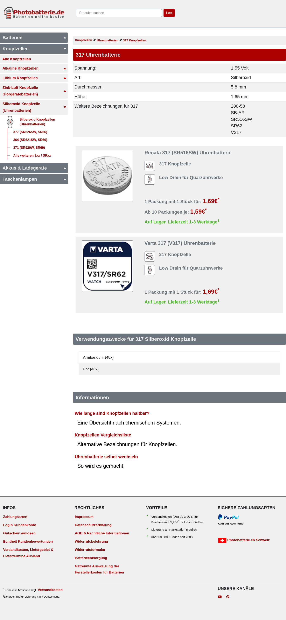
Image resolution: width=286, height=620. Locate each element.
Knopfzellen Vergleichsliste (103, 435)
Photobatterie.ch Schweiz (244, 540)
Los (169, 13)
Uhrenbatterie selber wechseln (106, 456)
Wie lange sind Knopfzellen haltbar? (112, 413)
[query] (119, 13)
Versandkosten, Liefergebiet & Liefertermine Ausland (28, 553)
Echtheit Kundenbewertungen (28, 541)
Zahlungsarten (15, 517)
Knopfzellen (83, 40)
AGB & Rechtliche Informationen (102, 533)
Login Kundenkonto (19, 525)
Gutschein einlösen (19, 533)
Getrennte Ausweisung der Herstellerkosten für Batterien (99, 569)
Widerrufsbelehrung (91, 541)
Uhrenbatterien (107, 40)
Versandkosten (50, 590)
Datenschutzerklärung (93, 525)
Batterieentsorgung (91, 558)
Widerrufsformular (90, 550)
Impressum (84, 517)
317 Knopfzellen (134, 40)
